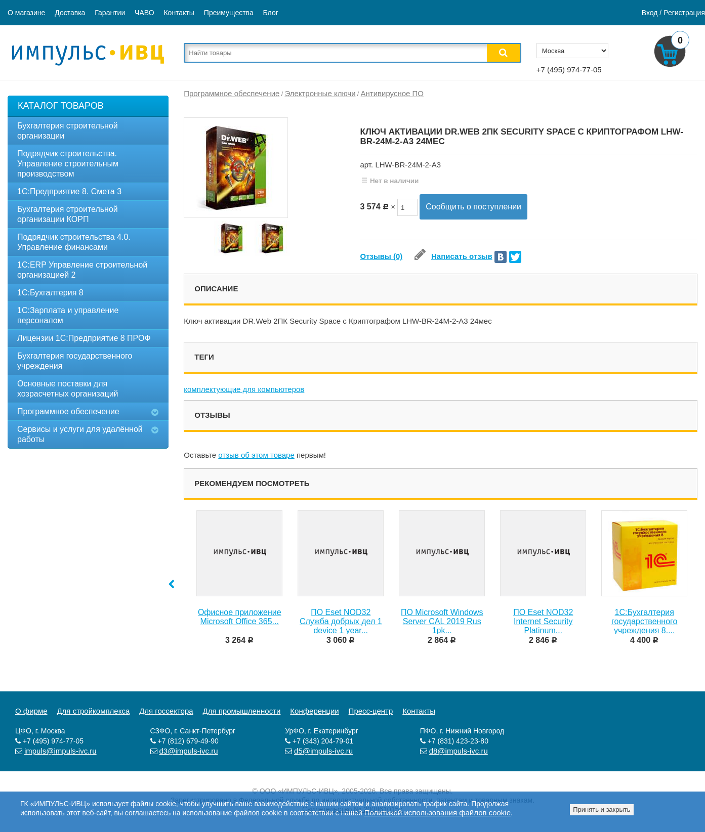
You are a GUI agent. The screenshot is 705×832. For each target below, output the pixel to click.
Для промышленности (242, 711)
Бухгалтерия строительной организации (67, 130)
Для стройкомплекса (93, 711)
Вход (650, 13)
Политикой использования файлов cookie (437, 812)
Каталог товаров (61, 106)
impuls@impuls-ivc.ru (60, 751)
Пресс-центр (371, 711)
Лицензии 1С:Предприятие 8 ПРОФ (84, 338)
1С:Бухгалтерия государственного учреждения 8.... (644, 621)
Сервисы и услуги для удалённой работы (80, 434)
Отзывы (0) (381, 256)
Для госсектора (166, 711)
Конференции (314, 711)
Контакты (178, 13)
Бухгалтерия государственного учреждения (74, 361)
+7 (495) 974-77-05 (569, 69)
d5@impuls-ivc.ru (323, 751)
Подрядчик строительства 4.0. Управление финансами (74, 242)
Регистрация (684, 13)
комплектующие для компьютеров (244, 389)
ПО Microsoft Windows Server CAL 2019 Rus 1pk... (442, 621)
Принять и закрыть (601, 809)
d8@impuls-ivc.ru (458, 751)
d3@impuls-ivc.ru (188, 751)
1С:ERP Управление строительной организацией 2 (82, 269)
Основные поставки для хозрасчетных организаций (67, 388)
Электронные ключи (319, 93)
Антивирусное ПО (392, 93)
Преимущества (229, 13)
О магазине (26, 13)
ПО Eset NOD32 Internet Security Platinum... (543, 621)
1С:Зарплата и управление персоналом (67, 315)
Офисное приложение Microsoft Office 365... (239, 617)
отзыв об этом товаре (256, 455)
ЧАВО (144, 13)
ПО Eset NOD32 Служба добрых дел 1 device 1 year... (341, 621)
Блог (270, 13)
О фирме (31, 711)
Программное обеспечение (68, 411)
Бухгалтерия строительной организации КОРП (67, 214)
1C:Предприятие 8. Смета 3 (69, 191)
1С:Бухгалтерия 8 (50, 292)
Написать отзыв (453, 256)
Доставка (70, 13)
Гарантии (110, 13)
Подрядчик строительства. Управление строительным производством (67, 163)
